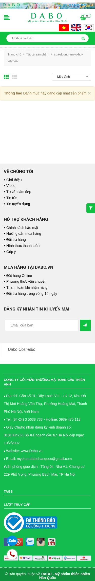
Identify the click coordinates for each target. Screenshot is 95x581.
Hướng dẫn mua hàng (23, 233)
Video (10, 186)
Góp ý (11, 252)
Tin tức (11, 198)
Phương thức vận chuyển (26, 281)
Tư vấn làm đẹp (18, 192)
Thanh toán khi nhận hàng (27, 287)
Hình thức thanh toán (23, 246)
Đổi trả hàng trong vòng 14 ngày (31, 294)
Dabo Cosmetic (21, 349)
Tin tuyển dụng (18, 204)
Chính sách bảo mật (22, 228)
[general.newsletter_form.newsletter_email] (42, 325)
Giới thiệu (14, 180)
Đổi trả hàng (16, 240)
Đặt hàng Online (19, 276)
